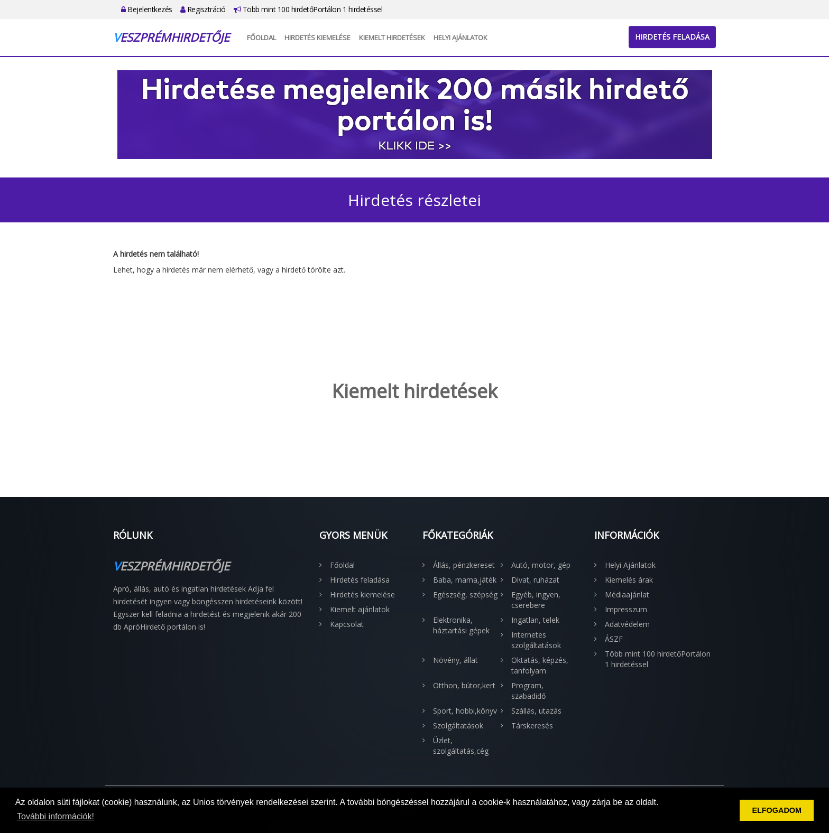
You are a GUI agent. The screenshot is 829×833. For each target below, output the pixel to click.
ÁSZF (614, 639)
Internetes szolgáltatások (536, 640)
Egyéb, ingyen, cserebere (535, 599)
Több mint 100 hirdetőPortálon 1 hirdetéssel (308, 9)
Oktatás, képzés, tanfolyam (539, 665)
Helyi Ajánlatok (460, 37)
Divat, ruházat (535, 580)
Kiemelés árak (629, 580)
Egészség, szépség (465, 594)
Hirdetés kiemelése (317, 37)
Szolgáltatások (458, 725)
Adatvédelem (627, 624)
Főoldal (261, 37)
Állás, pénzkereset (464, 565)
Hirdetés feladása (672, 37)
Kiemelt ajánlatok (360, 609)
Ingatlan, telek (535, 620)
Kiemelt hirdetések (392, 37)
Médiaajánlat (627, 594)
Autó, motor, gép (540, 565)
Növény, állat (455, 660)
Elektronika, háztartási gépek (461, 625)
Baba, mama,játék (464, 580)
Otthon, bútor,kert (464, 685)
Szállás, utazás (536, 711)
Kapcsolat (347, 624)
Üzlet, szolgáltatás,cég (461, 745)
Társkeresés (532, 725)
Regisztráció (203, 9)
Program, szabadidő (528, 690)
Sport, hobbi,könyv (465, 711)
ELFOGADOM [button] (777, 810)
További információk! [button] (55, 816)
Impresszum (626, 609)
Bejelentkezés (146, 9)
